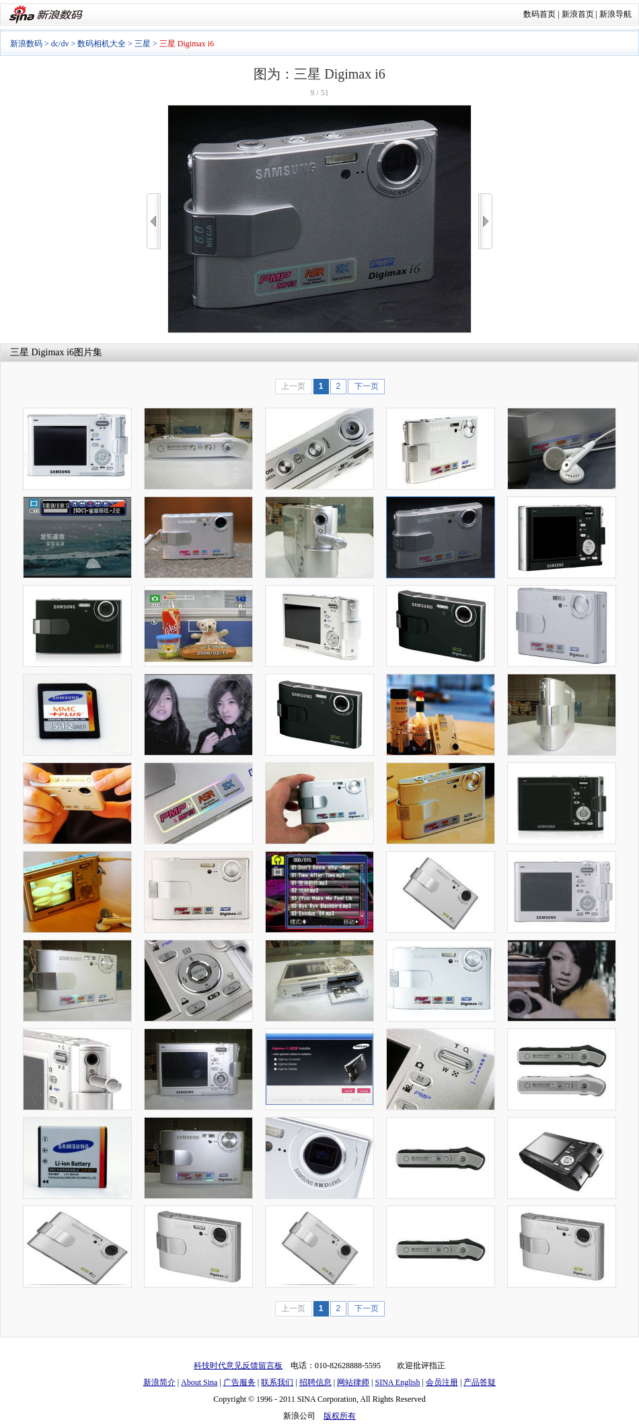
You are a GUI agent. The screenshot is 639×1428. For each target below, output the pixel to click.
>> (485, 221)
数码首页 (539, 14)
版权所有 (340, 1416)
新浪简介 (159, 1382)
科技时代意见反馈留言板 (238, 1365)
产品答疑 (479, 1382)
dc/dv (60, 43)
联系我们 (277, 1382)
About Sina (199, 1382)
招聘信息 (315, 1382)
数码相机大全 (101, 43)
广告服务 (239, 1382)
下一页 (366, 386)
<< (154, 221)
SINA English (397, 1382)
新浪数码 (26, 43)
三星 (143, 43)
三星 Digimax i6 (42, 352)
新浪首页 (578, 14)
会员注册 (442, 1382)
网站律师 (353, 1382)
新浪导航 (615, 14)
